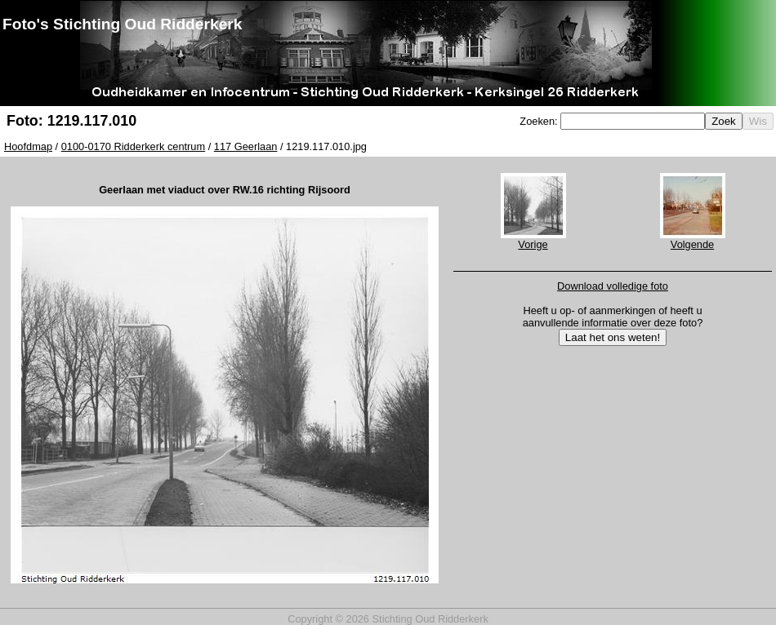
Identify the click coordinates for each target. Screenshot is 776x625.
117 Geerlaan (246, 146)
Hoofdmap (28, 146)
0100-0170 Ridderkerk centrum (133, 146)
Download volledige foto (612, 286)
